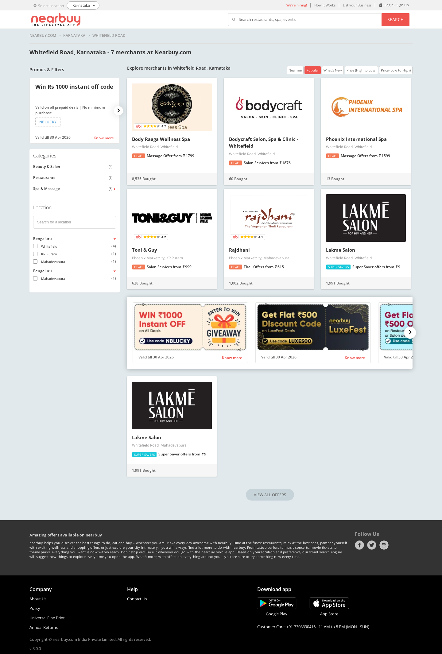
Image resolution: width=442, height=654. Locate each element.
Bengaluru (42, 238)
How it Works (324, 5)
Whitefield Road (109, 35)
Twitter (371, 545)
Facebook (359, 545)
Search (395, 19)
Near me (295, 70)
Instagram (384, 545)
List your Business (357, 5)
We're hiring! (296, 5)
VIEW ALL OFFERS (270, 494)
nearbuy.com (42, 35)
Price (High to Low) (361, 70)
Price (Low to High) (396, 70)
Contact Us (137, 599)
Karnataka (74, 35)
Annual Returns (43, 627)
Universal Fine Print (47, 618)
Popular (312, 70)
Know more (104, 138)
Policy (34, 608)
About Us (37, 599)
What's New (333, 70)
